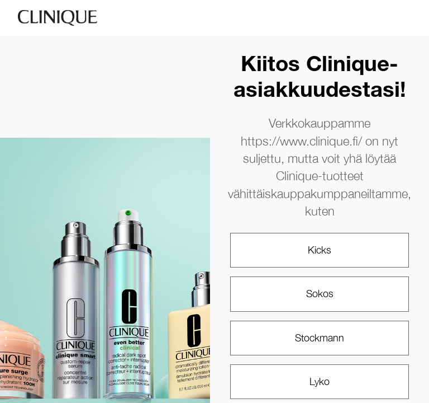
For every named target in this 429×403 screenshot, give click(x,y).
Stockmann (319, 338)
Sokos (319, 293)
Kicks (319, 250)
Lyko (319, 381)
